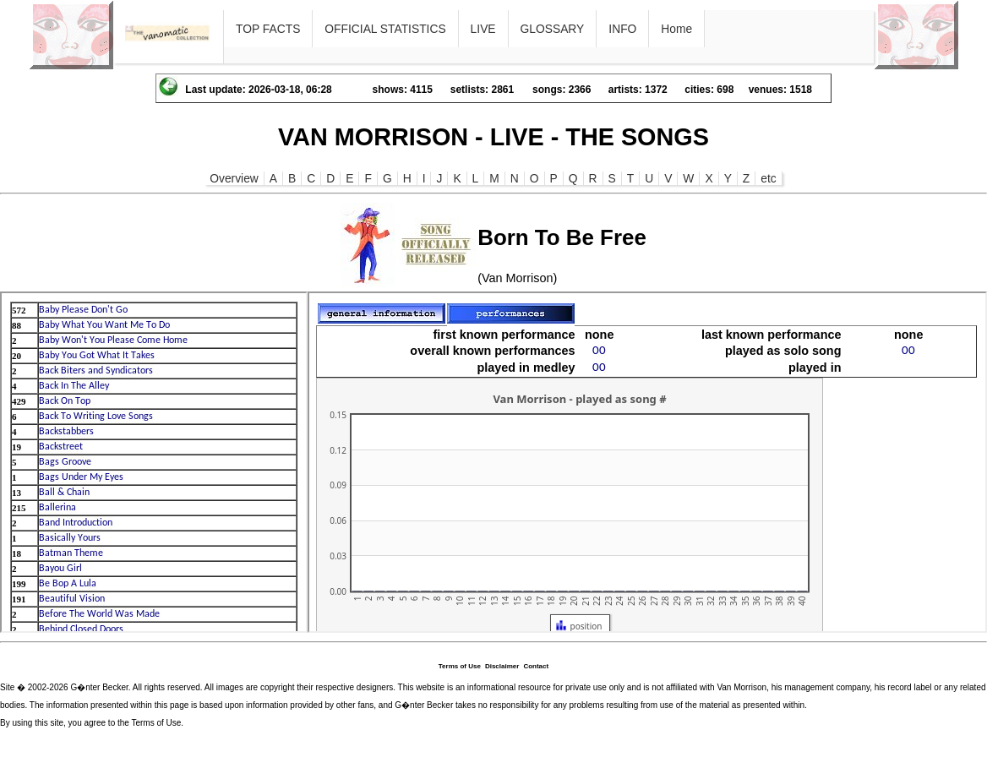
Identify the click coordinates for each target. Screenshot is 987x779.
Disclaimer (502, 666)
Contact (535, 666)
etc (768, 178)
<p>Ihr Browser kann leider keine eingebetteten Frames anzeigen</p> (154, 462)
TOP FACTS (268, 28)
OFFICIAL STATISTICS (384, 28)
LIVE (483, 28)
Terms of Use (460, 666)
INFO (622, 28)
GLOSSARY (553, 28)
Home (676, 28)
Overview (234, 178)
